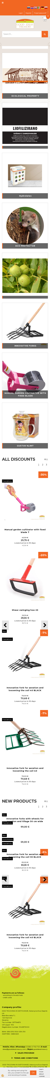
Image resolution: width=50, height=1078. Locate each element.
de (42, 8)
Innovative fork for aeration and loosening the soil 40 (25, 769)
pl (46, 8)
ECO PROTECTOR (25, 246)
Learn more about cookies (42, 1072)
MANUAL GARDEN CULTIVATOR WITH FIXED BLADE (25, 394)
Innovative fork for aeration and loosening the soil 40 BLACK (25, 689)
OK (33, 1073)
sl (28, 8)
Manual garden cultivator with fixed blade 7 (25, 530)
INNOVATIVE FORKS (25, 346)
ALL (46, 459)
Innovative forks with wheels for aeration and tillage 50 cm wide (25, 820)
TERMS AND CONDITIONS (26, 1058)
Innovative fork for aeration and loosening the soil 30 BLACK (25, 855)
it (39, 8)
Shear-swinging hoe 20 (25, 610)
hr (32, 8)
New (4, 631)
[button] (44, 625)
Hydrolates (25, 196)
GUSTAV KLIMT (25, 446)
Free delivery (7, 481)
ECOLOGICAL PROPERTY (25, 96)
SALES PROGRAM (26, 1053)
